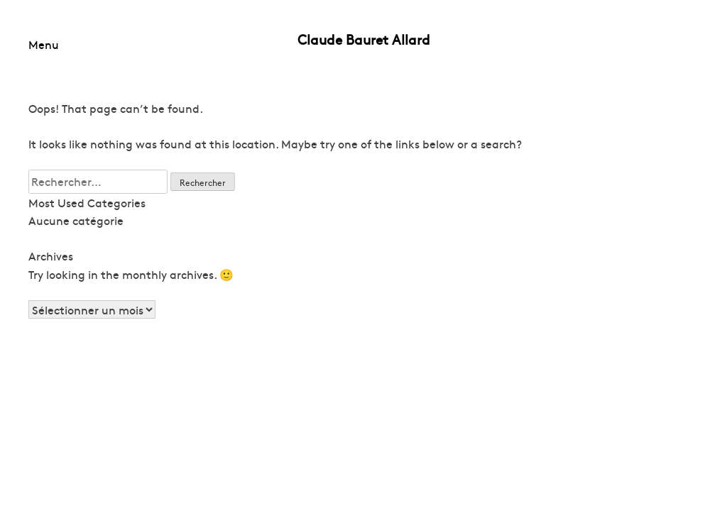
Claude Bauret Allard (363, 39)
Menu (43, 44)
